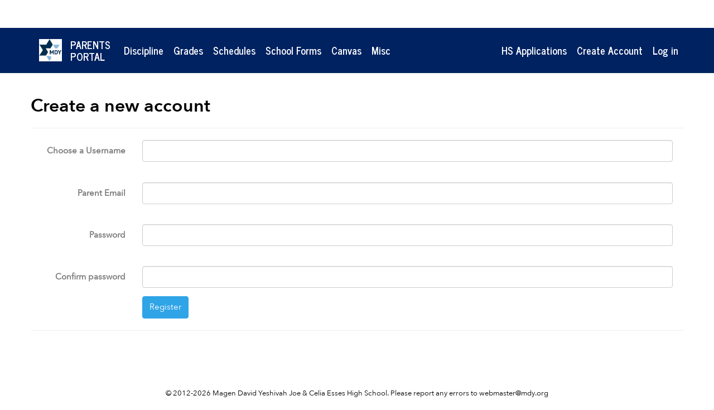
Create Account (610, 50)
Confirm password (90, 276)
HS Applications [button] (534, 50)
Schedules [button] (234, 50)
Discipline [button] (143, 50)
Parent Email (102, 193)
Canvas (346, 50)
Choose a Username (86, 150)
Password (107, 234)
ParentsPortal (90, 50)
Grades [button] (188, 50)
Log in (665, 50)
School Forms (293, 50)
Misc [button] (381, 50)
